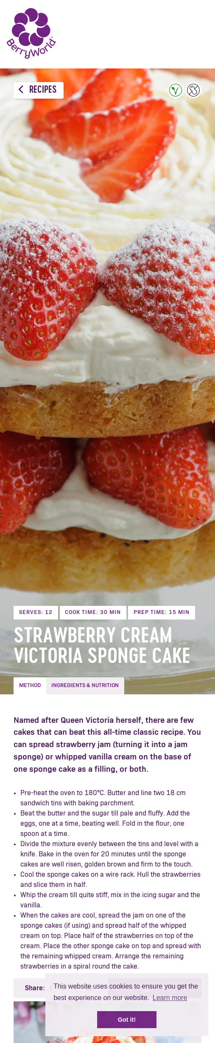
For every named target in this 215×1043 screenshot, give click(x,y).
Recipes (37, 90)
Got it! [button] (127, 1019)
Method (30, 685)
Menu (196, 34)
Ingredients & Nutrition (85, 685)
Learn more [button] (170, 997)
